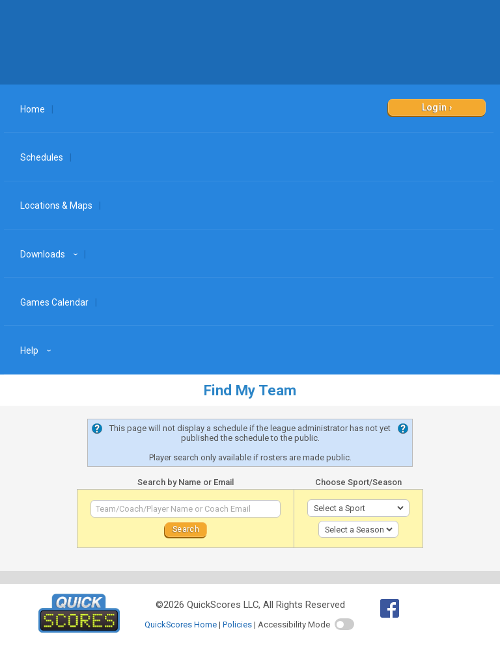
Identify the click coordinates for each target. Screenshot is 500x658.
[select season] (358, 529)
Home (32, 109)
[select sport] (358, 508)
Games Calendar (54, 302)
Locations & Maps (56, 205)
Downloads (50, 254)
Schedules (41, 157)
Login (434, 107)
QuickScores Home (181, 624)
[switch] (344, 624)
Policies (237, 624)
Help (37, 350)
